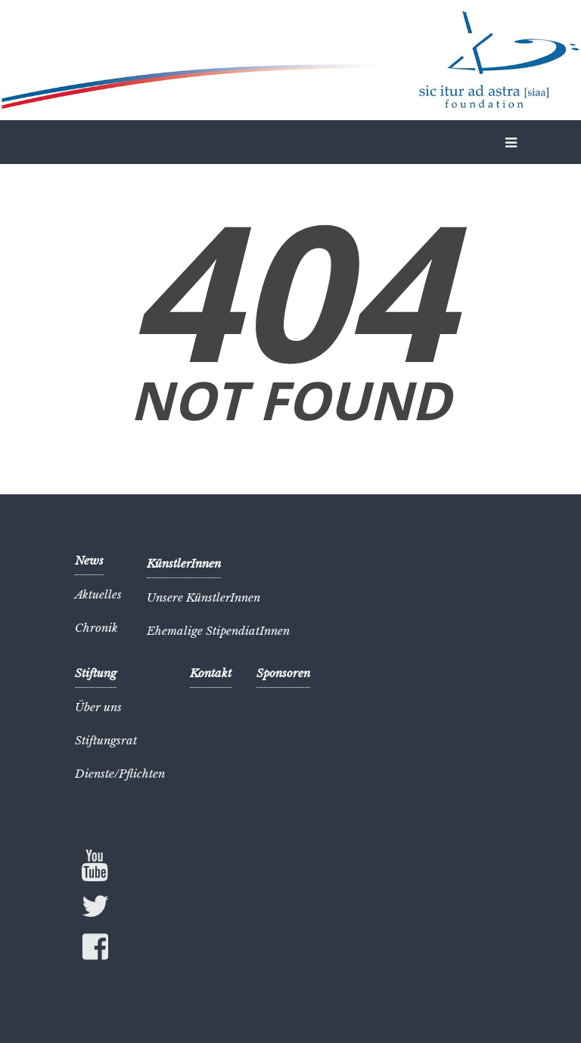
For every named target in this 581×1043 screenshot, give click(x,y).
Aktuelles (98, 594)
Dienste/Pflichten (120, 773)
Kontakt (210, 673)
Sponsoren (283, 673)
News (89, 560)
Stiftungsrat (106, 740)
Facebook (95, 950)
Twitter (95, 909)
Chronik (96, 628)
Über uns (98, 707)
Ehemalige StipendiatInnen (218, 631)
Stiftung (96, 673)
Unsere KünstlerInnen (203, 597)
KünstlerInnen (184, 563)
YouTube (95, 865)
